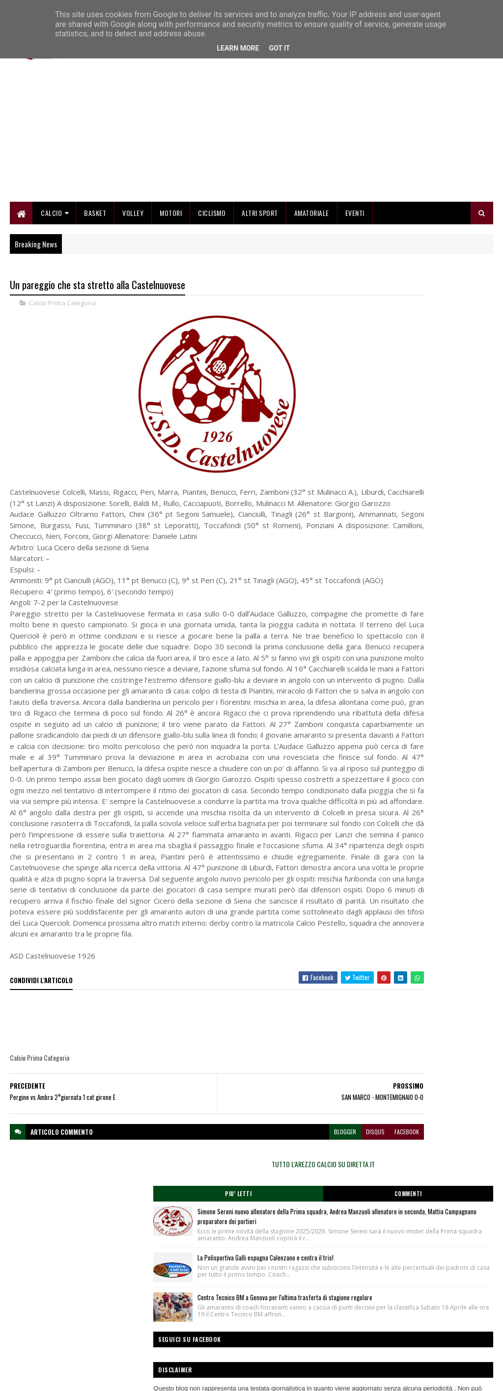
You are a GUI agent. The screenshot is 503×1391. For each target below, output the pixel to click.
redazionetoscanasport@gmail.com (445, 1316)
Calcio (51, 217)
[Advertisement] (314, 137)
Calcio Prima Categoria (62, 309)
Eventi (354, 217)
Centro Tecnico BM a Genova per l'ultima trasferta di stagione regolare (442, 478)
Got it (279, 48)
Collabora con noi (196, 1338)
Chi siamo (186, 1326)
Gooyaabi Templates (138, 1377)
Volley (132, 217)
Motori (171, 217)
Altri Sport (260, 217)
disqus (283, 1259)
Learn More (238, 48)
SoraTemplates (56, 1377)
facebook (315, 1259)
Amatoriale (311, 217)
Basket (95, 217)
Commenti (457, 321)
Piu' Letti (384, 321)
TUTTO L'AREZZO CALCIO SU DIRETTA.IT (420, 292)
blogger (253, 1259)
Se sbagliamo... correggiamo (211, 1350)
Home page (188, 1315)
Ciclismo (211, 217)
